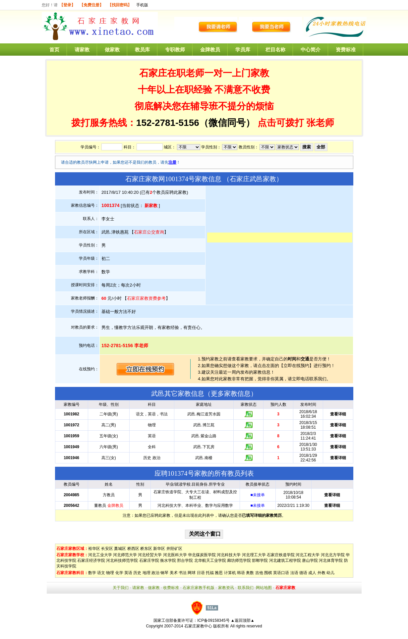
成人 (312, 572)
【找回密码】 (120, 5)
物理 (110, 572)
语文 (101, 572)
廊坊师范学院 (239, 560)
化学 (119, 572)
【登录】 (67, 5)
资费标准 (346, 49)
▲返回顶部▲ (243, 620)
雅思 (219, 572)
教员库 (142, 49)
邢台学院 (185, 560)
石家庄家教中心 (198, 626)
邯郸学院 (260, 560)
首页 (54, 49)
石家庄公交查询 (149, 232)
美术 (174, 572)
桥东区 (146, 548)
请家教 (82, 49)
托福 (210, 572)
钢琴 (164, 572)
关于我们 (121, 587)
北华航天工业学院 (210, 560)
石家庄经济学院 (91, 560)
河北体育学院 (331, 560)
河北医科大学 (175, 555)
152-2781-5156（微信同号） (197, 123)
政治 (155, 572)
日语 (201, 572)
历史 (137, 572)
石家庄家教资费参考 (146, 298)
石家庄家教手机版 (198, 587)
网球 (192, 572)
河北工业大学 (100, 555)
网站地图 (264, 587)
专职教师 (175, 49)
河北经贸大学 (150, 555)
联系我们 (246, 587)
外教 (321, 572)
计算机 (230, 572)
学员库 (242, 49)
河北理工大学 (254, 555)
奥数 (250, 572)
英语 (128, 572)
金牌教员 (210, 49)
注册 (172, 162)
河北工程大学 (308, 555)
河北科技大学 (229, 555)
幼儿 (330, 572)
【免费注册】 (91, 5)
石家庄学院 (149, 560)
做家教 (112, 49)
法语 (294, 572)
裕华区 (94, 548)
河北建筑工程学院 (285, 560)
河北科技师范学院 (122, 560)
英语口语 (281, 572)
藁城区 (120, 548)
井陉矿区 (174, 548)
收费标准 (171, 587)
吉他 (259, 572)
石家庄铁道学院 (281, 555)
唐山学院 (310, 560)
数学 (92, 572)
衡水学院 (168, 560)
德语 (303, 572)
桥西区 (133, 548)
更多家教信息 (231, 393)
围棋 (268, 572)
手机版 (142, 5)
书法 (183, 572)
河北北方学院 (333, 555)
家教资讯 (226, 587)
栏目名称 (275, 49)
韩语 (241, 572)
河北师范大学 (125, 555)
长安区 (107, 548)
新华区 (159, 548)
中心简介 (311, 49)
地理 (146, 572)
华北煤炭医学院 (202, 555)
